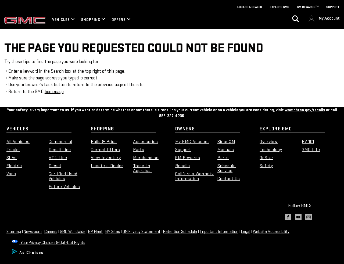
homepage (54, 91)
